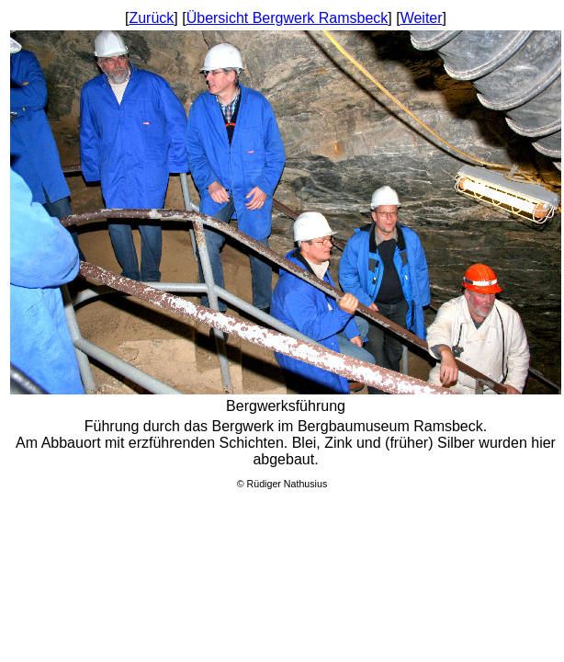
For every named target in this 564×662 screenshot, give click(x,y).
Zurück (151, 18)
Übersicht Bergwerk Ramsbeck (287, 18)
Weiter (421, 18)
